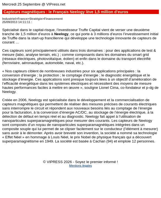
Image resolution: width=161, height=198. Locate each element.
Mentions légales (80, 165)
